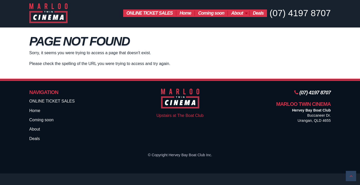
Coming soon (211, 13)
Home (185, 13)
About (237, 13)
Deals (258, 13)
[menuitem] (149, 13)
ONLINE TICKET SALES (150, 13)
